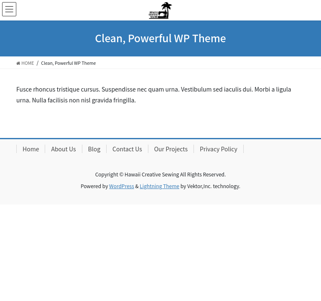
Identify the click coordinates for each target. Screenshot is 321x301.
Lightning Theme (159, 185)
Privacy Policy (218, 149)
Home (31, 149)
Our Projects (171, 149)
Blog (94, 149)
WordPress (121, 185)
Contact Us (127, 149)
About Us (63, 149)
